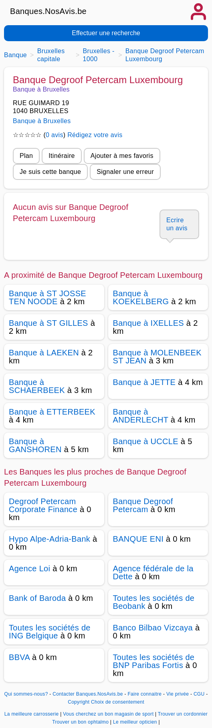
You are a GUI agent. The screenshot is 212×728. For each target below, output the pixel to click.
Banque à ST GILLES (48, 323)
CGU (199, 694)
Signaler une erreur (125, 171)
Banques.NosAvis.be (48, 11)
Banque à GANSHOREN (35, 445)
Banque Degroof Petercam (143, 505)
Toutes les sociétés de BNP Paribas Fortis (154, 661)
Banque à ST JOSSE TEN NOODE (47, 297)
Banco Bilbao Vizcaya (153, 627)
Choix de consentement (117, 702)
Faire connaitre (144, 694)
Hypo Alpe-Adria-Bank (49, 539)
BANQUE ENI (138, 539)
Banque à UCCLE (145, 441)
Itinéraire (61, 155)
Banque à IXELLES (148, 323)
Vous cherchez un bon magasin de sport (109, 714)
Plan (26, 155)
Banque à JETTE (144, 382)
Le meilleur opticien (135, 722)
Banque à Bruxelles (42, 121)
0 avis (54, 135)
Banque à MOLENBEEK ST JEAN (157, 356)
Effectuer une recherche (106, 33)
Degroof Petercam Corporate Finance (43, 505)
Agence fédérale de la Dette (153, 572)
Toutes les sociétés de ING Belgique (50, 631)
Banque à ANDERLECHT (140, 415)
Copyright (78, 702)
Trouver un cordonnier (183, 714)
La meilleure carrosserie (32, 714)
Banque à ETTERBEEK (52, 411)
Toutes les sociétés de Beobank (154, 602)
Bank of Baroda (37, 598)
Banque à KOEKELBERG (141, 297)
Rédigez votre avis (94, 135)
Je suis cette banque (50, 171)
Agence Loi (29, 568)
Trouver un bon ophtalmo (81, 722)
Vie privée (177, 694)
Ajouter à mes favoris (122, 155)
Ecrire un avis (177, 224)
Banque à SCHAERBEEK (37, 386)
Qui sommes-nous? (26, 694)
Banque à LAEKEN (44, 352)
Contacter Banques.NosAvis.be (87, 694)
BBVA (19, 657)
